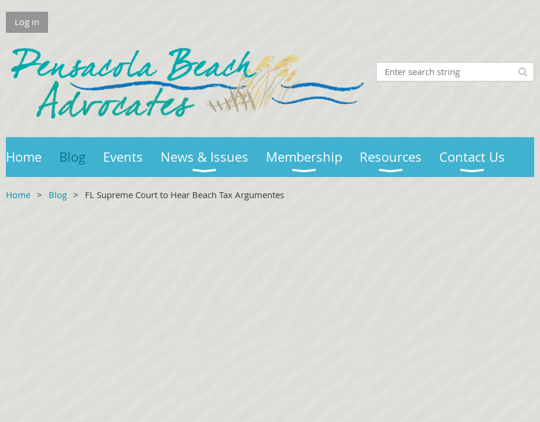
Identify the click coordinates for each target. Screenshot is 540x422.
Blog (58, 194)
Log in (27, 22)
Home (18, 194)
